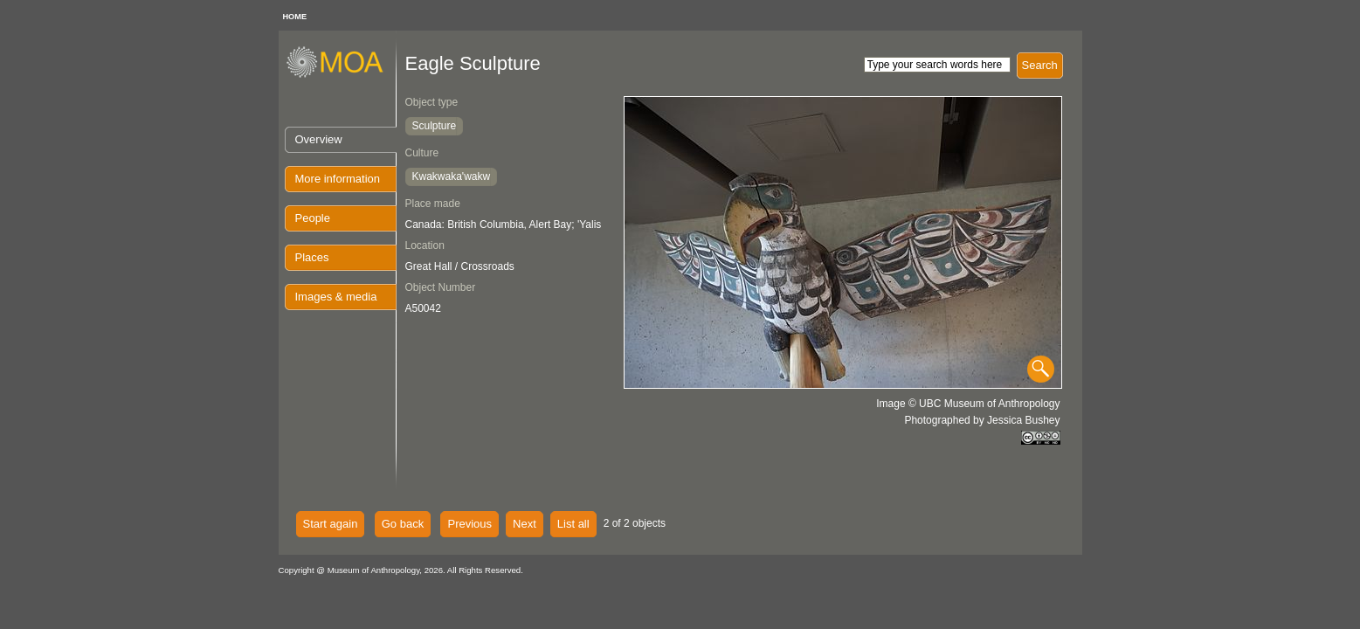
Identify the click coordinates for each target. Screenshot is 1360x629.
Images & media (336, 296)
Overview (318, 139)
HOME (295, 16)
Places (312, 257)
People (312, 218)
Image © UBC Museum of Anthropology (968, 403)
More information (338, 178)
